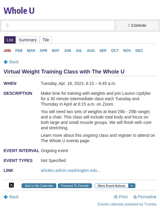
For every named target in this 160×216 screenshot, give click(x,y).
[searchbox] (63, 25)
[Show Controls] (137, 25)
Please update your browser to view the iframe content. (80, 39)
